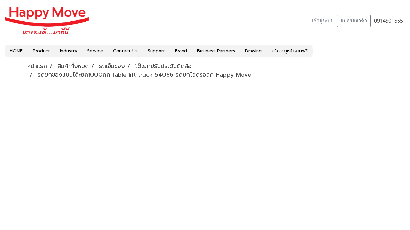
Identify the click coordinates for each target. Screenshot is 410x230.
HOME (16, 51)
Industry (68, 51)
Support (156, 51)
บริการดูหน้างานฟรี (290, 51)
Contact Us (125, 51)
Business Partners (216, 51)
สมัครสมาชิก (353, 20)
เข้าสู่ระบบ (323, 20)
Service (95, 51)
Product (41, 51)
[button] (318, 51)
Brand (181, 51)
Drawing (253, 51)
